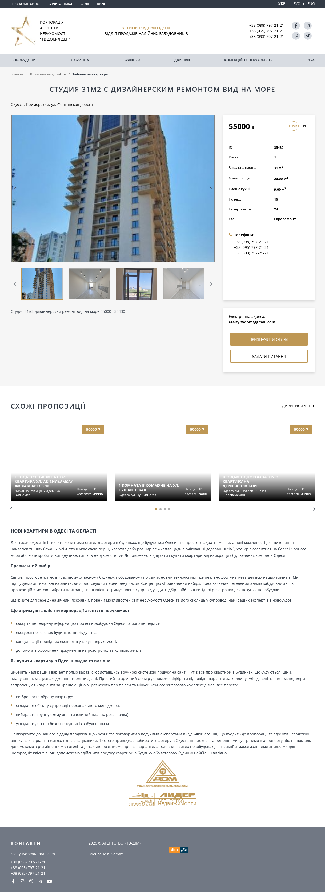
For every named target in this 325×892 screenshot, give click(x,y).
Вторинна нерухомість (48, 74)
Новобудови (23, 60)
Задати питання (269, 356)
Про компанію (25, 3)
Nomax (116, 854)
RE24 (101, 3)
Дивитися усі (296, 405)
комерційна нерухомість (248, 60)
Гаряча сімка (60, 3)
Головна (17, 74)
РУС (296, 3)
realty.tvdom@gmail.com (252, 322)
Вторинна (79, 60)
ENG (311, 3)
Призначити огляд (268, 339)
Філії (85, 3)
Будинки (131, 60)
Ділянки (182, 60)
